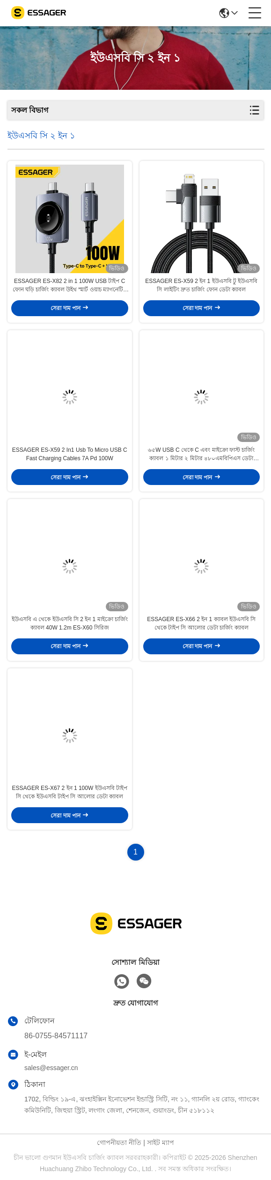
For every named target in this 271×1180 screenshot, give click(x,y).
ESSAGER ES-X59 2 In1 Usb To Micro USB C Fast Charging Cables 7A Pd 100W (69, 454)
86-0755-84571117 (56, 1036)
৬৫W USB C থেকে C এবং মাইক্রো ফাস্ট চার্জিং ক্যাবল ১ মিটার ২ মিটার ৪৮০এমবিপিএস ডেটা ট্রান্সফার (201, 455)
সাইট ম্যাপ (160, 1142)
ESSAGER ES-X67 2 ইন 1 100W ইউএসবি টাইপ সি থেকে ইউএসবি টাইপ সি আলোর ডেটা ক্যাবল (69, 792)
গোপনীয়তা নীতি (119, 1142)
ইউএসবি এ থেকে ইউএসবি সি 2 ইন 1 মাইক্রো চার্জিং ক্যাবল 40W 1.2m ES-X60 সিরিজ (70, 623)
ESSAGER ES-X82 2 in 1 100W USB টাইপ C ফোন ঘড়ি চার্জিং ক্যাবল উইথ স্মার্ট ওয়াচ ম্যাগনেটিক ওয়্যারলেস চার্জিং (70, 286)
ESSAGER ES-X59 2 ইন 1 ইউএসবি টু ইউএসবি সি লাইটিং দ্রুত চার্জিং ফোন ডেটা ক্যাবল (201, 285)
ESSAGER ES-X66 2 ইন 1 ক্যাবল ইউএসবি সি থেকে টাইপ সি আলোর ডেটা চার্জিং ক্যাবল (201, 623)
